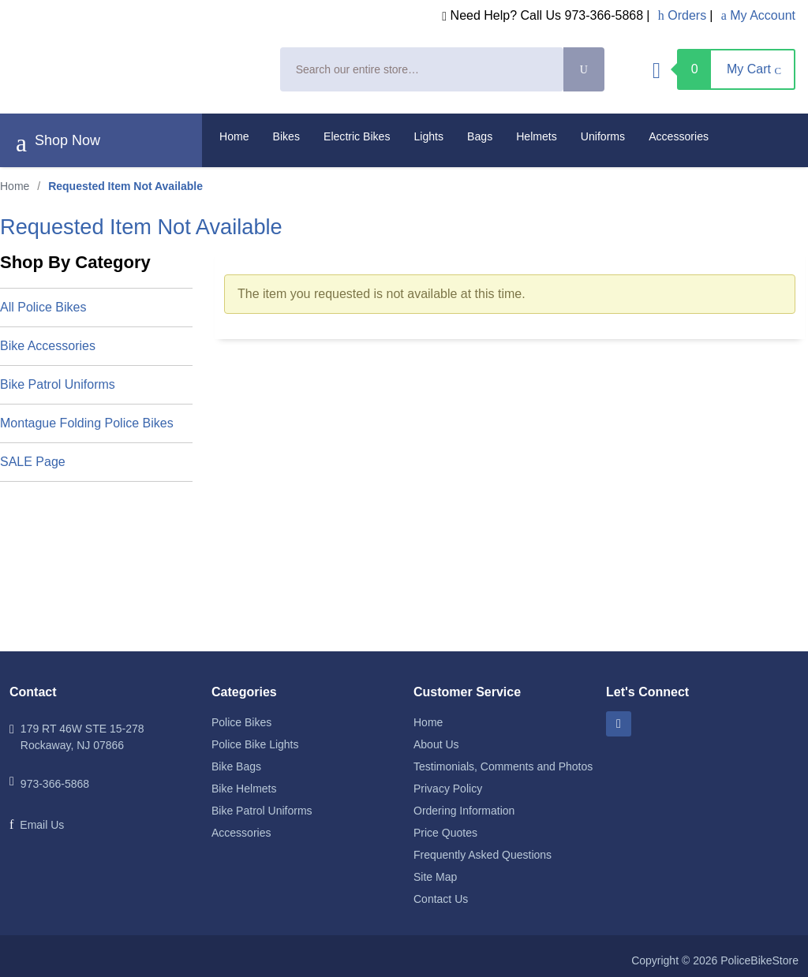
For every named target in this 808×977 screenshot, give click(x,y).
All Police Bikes (43, 307)
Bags (479, 136)
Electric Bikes (357, 136)
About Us (436, 744)
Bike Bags (236, 766)
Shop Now (58, 143)
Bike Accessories (47, 345)
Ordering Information (463, 810)
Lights (429, 136)
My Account (758, 15)
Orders (682, 15)
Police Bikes (241, 722)
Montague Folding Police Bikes (87, 423)
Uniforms (603, 136)
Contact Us (440, 899)
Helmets (536, 136)
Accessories (679, 136)
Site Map (435, 877)
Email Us (42, 825)
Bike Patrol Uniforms (57, 384)
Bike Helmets (243, 788)
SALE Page (32, 461)
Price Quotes (445, 832)
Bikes (286, 136)
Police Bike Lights (255, 744)
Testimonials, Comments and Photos (503, 766)
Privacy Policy (447, 788)
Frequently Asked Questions (482, 854)
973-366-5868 (55, 783)
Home (234, 136)
